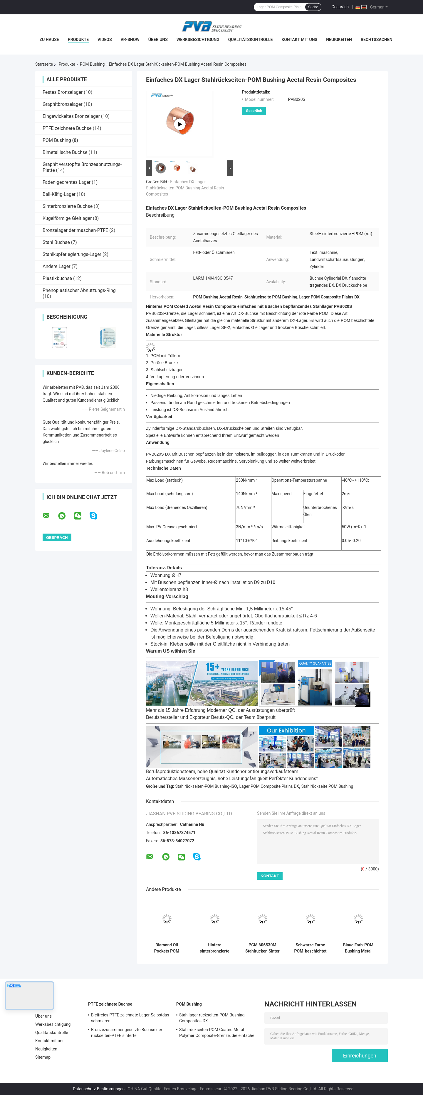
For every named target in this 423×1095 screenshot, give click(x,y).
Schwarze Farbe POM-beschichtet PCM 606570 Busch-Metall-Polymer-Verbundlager (310, 948)
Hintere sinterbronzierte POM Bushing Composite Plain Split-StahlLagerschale (215, 948)
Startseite (44, 64)
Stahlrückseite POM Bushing (327, 786)
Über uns (158, 39)
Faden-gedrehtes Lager (66, 182)
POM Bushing (92, 64)
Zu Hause (49, 39)
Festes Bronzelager (63, 92)
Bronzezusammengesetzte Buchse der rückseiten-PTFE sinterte (126, 1032)
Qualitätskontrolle (250, 39)
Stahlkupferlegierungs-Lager (72, 254)
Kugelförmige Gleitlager (67, 218)
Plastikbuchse (57, 278)
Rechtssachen (376, 39)
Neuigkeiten (339, 39)
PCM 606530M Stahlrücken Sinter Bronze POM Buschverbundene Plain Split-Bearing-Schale (262, 948)
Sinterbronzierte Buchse (68, 206)
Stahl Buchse (56, 242)
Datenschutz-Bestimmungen (99, 1088)
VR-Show (130, 39)
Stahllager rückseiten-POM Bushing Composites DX (212, 1018)
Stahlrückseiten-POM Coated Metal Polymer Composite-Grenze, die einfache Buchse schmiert (216, 1033)
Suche (313, 7)
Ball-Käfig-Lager (59, 194)
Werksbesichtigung (198, 39)
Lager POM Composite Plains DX (269, 786)
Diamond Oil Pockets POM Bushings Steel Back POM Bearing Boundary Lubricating (167, 948)
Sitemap (43, 1057)
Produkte (78, 39)
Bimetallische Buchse (65, 152)
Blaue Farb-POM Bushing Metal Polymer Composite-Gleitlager (358, 948)
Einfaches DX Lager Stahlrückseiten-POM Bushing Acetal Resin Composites (185, 187)
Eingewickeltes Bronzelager (71, 116)
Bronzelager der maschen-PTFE (75, 230)
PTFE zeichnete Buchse (67, 128)
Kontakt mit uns (299, 39)
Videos (105, 39)
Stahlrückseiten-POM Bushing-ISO (206, 786)
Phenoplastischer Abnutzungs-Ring (79, 290)
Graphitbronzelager (63, 104)
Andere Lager (56, 266)
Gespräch (340, 6)
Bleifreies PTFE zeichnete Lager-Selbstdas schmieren (130, 1018)
